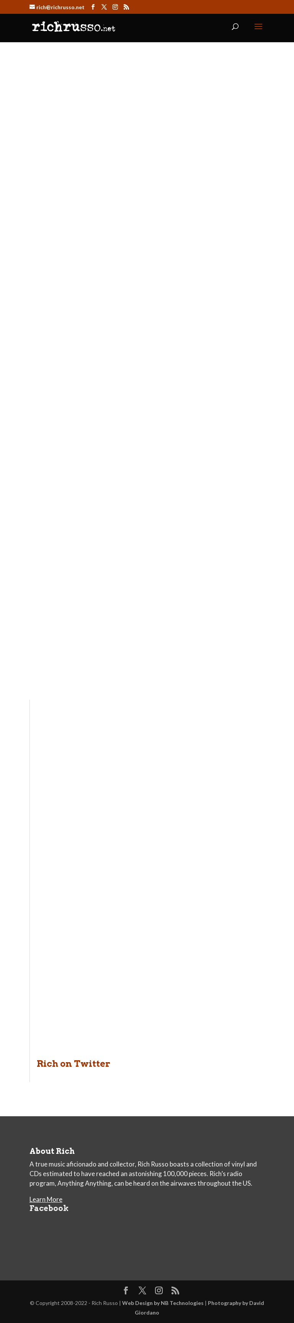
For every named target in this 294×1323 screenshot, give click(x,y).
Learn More (45, 1199)
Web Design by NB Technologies (163, 1303)
